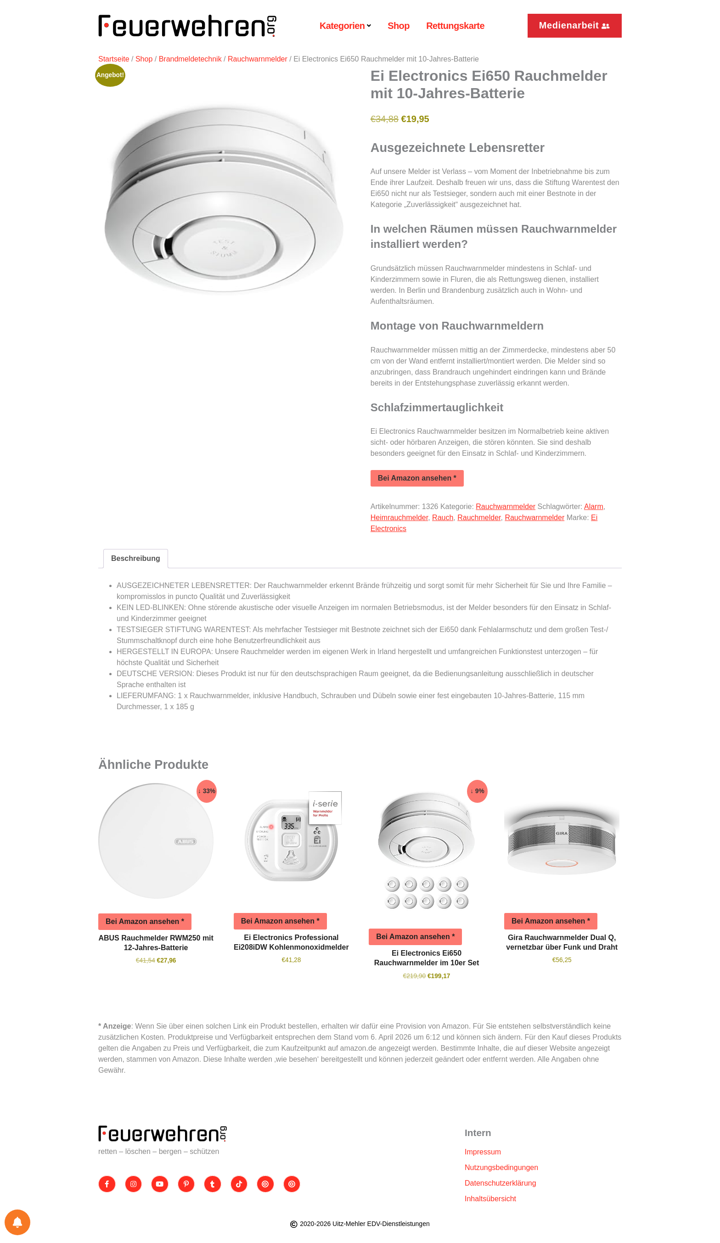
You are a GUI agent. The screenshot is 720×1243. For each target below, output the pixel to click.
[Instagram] (133, 1184)
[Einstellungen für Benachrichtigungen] (17, 1222)
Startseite (113, 59)
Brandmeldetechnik (190, 59)
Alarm (593, 506)
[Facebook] (107, 1184)
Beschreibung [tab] (135, 558)
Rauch (442, 517)
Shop (143, 59)
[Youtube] (160, 1184)
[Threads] (265, 1184)
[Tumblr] (212, 1184)
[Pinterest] (186, 1184)
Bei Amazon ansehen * (417, 478)
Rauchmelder (479, 517)
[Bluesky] (292, 1184)
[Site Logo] (162, 1133)
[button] (575, 26)
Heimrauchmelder (399, 517)
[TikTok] (239, 1184)
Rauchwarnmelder (257, 59)
